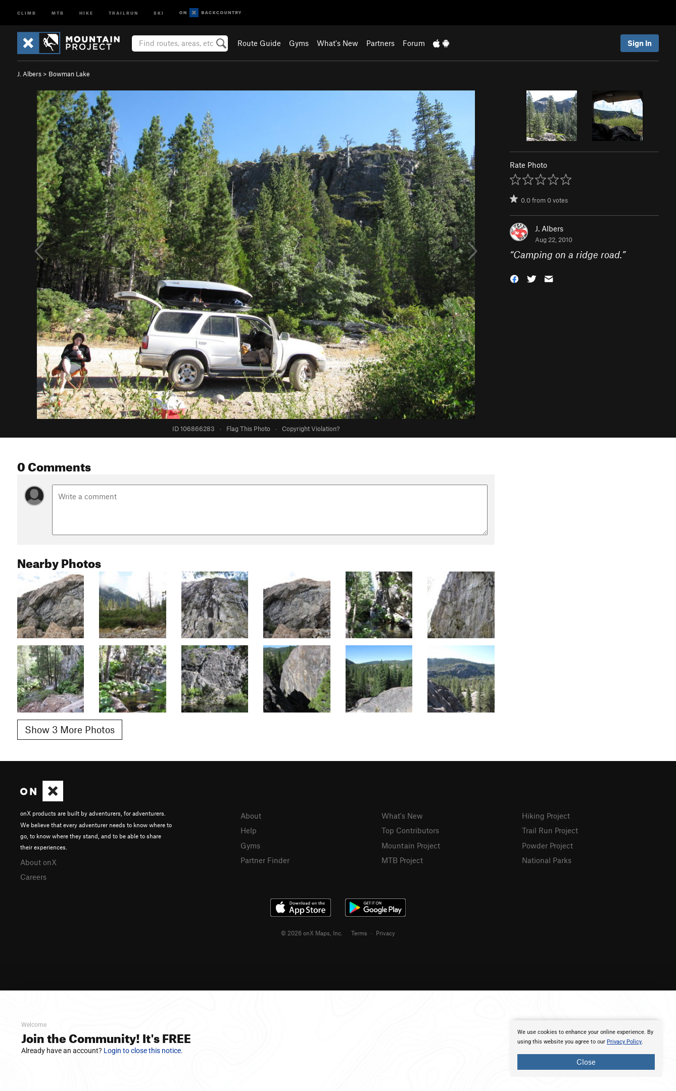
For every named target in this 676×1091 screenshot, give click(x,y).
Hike (86, 12)
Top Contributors (410, 830)
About (250, 815)
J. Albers (29, 74)
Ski (159, 12)
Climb (26, 12)
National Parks (546, 860)
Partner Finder (264, 860)
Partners (380, 43)
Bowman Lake (69, 74)
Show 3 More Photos (70, 729)
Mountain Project (410, 845)
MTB (58, 12)
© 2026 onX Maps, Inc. (312, 932)
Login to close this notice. (143, 1051)
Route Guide (259, 43)
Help (248, 830)
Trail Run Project (550, 830)
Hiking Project (546, 815)
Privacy (385, 932)
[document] (586, 1048)
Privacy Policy (624, 1041)
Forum (414, 43)
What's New (337, 43)
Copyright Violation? (311, 428)
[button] (514, 278)
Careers (33, 876)
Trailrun (123, 12)
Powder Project (547, 845)
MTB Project (402, 860)
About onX (38, 862)
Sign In (639, 43)
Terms (359, 932)
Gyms (299, 43)
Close (586, 1061)
